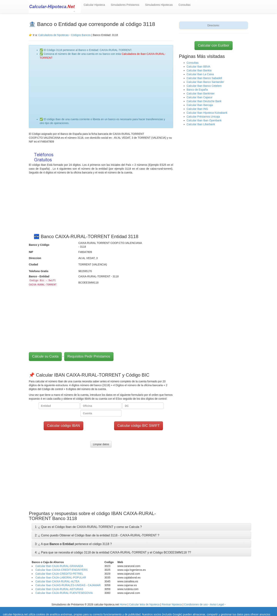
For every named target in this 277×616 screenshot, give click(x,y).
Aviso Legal (217, 604)
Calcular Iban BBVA (198, 66)
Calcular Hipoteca (94, 4)
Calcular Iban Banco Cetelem (204, 85)
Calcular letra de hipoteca (144, 604)
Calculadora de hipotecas (53, 35)
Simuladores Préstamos (125, 4)
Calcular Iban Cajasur (200, 97)
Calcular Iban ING (197, 108)
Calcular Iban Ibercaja (200, 105)
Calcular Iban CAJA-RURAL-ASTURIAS (59, 589)
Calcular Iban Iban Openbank (204, 120)
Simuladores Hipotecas (159, 4)
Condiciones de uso (196, 604)
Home (123, 604)
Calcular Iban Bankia (199, 70)
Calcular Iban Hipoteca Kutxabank (207, 112)
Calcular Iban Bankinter (201, 93)
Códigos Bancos (81, 35)
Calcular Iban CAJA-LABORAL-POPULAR (60, 577)
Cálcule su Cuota (45, 356)
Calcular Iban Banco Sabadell (204, 78)
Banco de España (197, 89)
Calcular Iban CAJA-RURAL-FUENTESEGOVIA (64, 592)
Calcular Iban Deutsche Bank (204, 101)
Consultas (184, 4)
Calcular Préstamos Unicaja (203, 116)
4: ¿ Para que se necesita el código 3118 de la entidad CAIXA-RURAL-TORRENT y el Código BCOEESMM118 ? (112, 552)
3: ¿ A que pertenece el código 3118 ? (73, 544)
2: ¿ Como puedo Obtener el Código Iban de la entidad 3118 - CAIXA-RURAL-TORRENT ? (97, 535)
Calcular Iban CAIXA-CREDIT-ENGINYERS (61, 569)
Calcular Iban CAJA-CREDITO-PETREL (59, 573)
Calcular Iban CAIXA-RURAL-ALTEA (57, 581)
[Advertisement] (105, 86)
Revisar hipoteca (172, 604)
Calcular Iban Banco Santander (205, 81)
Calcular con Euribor (213, 45)
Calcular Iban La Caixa (200, 74)
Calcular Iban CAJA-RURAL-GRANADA (59, 566)
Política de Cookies (115, 608)
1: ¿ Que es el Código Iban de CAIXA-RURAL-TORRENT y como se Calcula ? (88, 526)
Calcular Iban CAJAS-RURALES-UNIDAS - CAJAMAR (68, 585)
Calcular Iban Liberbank (201, 124)
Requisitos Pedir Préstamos (89, 356)
